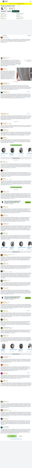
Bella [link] (4, 319)
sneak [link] (4, 214)
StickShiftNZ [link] (5, 83)
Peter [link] (4, 310)
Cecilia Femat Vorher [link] (6, 327)
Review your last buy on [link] (16, 3)
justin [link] (4, 191)
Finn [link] (4, 36)
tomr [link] (4, 161)
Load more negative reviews (15, 187)
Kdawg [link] (4, 263)
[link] (2, 37)
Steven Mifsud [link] (5, 356)
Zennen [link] (4, 113)
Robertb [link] (4, 129)
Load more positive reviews (15, 145)
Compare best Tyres (16, 158)
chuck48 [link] (4, 223)
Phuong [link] (4, 91)
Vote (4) (28, 91)
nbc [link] (3, 287)
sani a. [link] (4, 68)
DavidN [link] (4, 302)
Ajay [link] (4, 364)
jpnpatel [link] (4, 280)
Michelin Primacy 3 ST (4, 248)
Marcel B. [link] (4, 123)
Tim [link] (3, 418)
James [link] (4, 206)
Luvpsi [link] (4, 372)
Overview (28, 35)
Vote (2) (28, 310)
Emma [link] (4, 232)
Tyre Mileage (4, 35)
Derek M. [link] (4, 57)
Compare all (28, 202)
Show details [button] (5, 42)
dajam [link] (4, 380)
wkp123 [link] (4, 401)
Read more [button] (23, 97)
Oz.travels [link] (5, 409)
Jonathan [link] (4, 137)
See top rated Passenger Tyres (16, 438)
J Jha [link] (4, 270)
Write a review (16, 11)
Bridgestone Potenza (12, 248)
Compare (9, 11)
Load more (12, 436)
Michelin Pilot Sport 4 (4, 154)
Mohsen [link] (4, 335)
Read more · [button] (17, 89)
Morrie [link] (4, 178)
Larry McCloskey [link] (6, 426)
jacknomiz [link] (5, 254)
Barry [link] (4, 169)
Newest (20, 436)
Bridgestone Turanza (12, 154)
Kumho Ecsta (21, 153)
